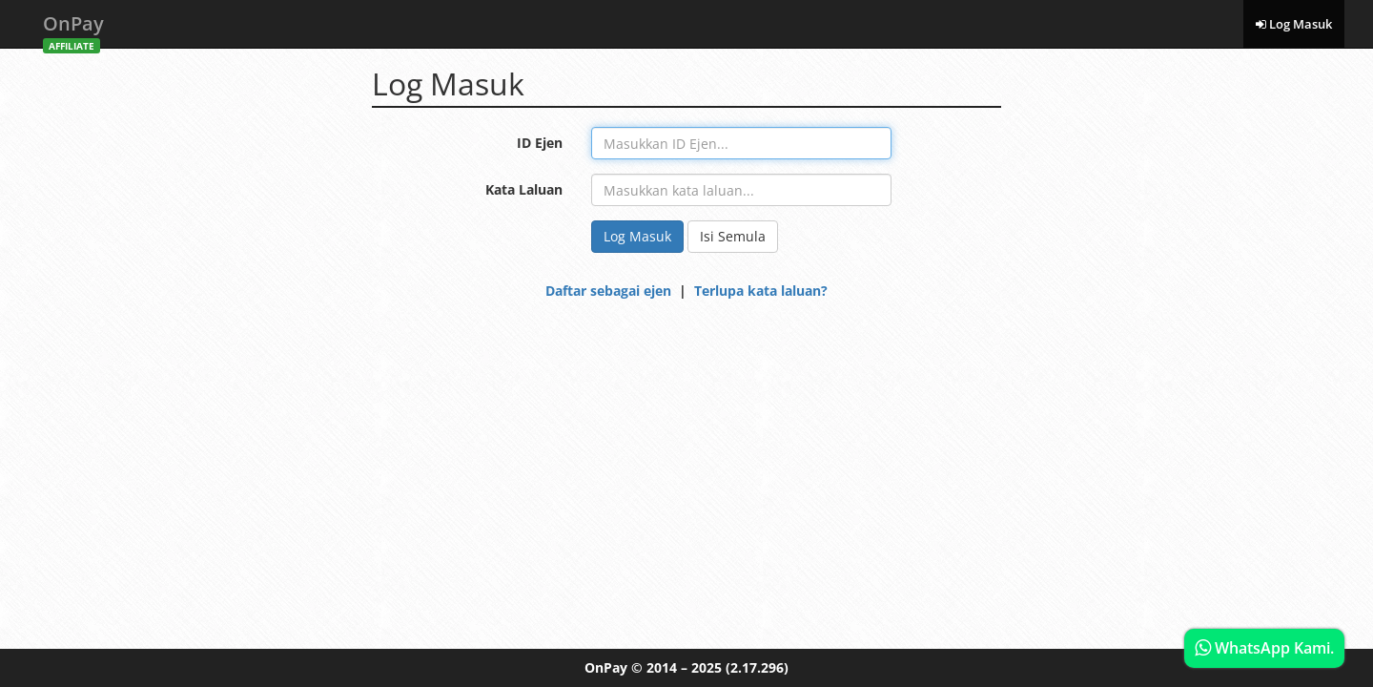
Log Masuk (1294, 23)
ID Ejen (540, 143)
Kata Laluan (524, 189)
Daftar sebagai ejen (608, 290)
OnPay (73, 29)
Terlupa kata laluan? (761, 290)
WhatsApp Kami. (1264, 647)
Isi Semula (733, 236)
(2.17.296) (757, 667)
